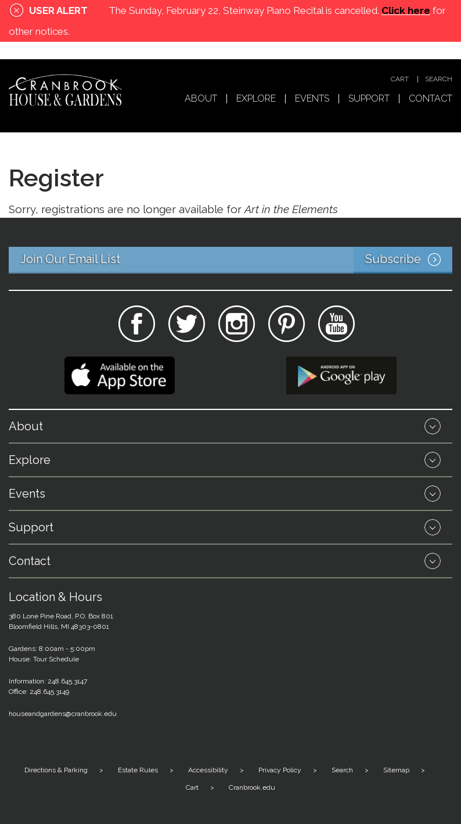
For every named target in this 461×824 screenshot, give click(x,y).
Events (312, 99)
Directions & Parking (56, 770)
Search (438, 79)
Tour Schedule (56, 659)
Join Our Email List (236, 260)
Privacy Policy (279, 770)
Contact (430, 99)
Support (369, 99)
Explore (256, 99)
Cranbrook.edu (252, 787)
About (201, 99)
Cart (400, 79)
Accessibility (208, 770)
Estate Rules (138, 770)
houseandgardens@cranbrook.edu (63, 714)
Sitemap (396, 770)
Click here (405, 10)
